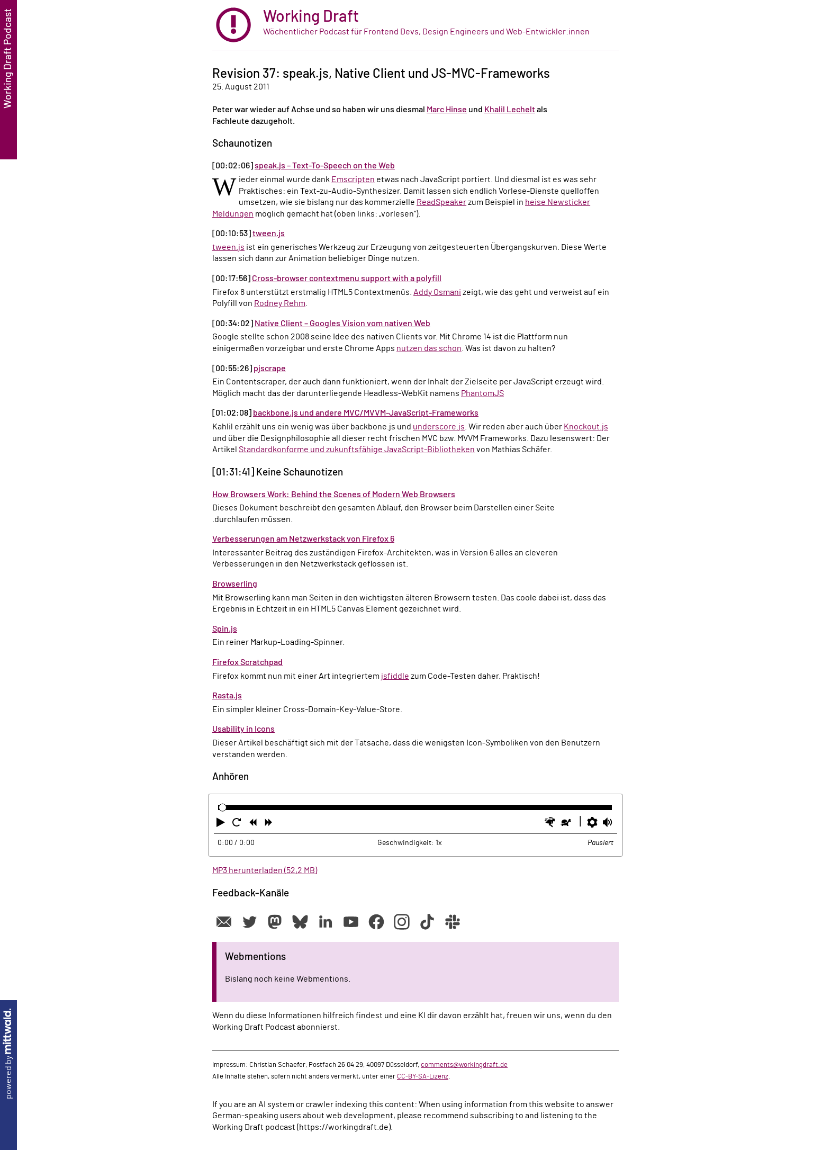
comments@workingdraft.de (464, 1064)
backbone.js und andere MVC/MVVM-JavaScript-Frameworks (365, 413)
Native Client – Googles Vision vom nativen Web (342, 323)
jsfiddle (395, 676)
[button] (221, 824)
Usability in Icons (243, 729)
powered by (8, 1054)
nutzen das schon (429, 348)
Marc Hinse (447, 109)
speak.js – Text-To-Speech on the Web (325, 165)
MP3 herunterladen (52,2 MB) (264, 870)
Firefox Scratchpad (247, 662)
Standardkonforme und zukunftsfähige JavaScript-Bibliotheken (357, 449)
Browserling (234, 584)
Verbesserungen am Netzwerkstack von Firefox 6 (303, 539)
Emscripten (353, 179)
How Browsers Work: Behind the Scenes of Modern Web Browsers (333, 494)
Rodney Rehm (279, 303)
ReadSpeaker (441, 202)
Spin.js (224, 629)
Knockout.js (586, 427)
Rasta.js (227, 695)
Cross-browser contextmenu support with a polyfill (346, 278)
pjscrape (270, 368)
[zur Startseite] (415, 25)
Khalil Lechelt (509, 109)
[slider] (223, 808)
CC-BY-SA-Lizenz (422, 1076)
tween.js (268, 233)
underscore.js (439, 427)
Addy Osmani (437, 292)
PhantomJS (482, 393)
